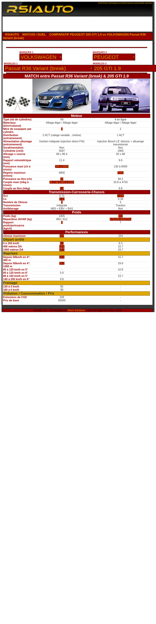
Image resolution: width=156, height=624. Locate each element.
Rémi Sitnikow (76, 310)
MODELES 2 (100, 63)
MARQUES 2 (100, 52)
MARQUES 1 (26, 52)
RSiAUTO (12, 34)
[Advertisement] (77, 25)
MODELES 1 (11, 63)
